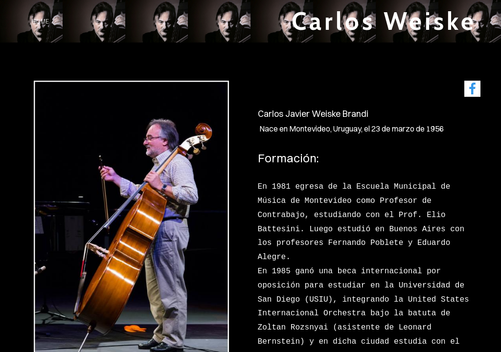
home (40, 21)
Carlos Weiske (384, 21)
